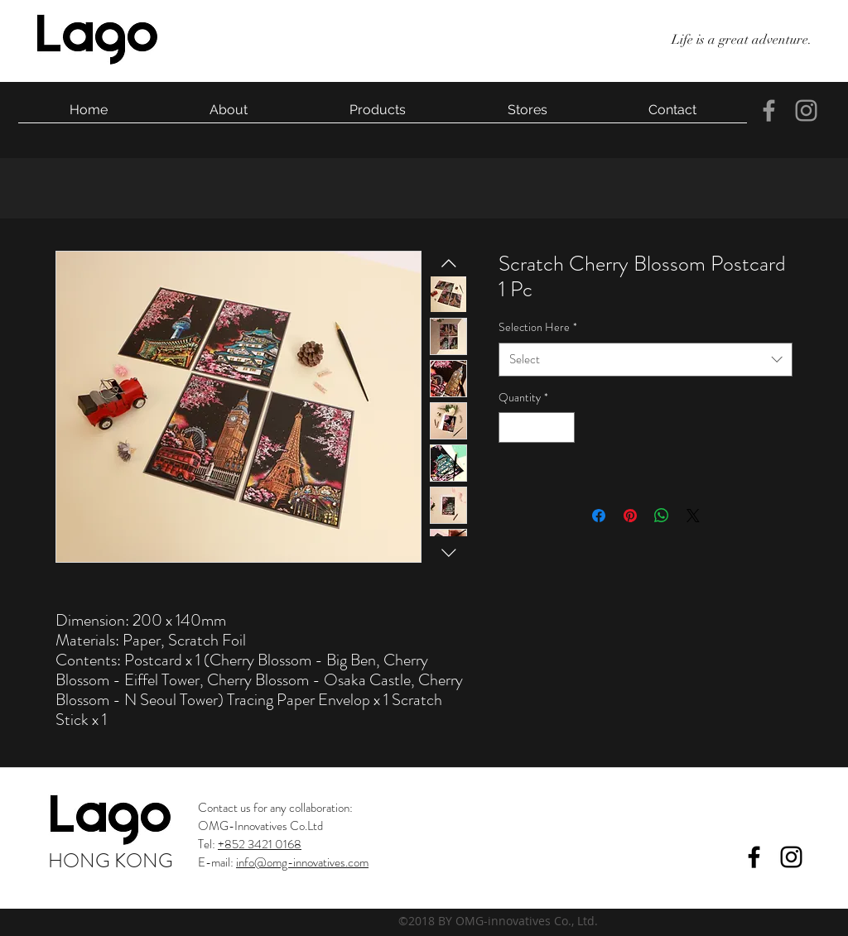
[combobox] (646, 360)
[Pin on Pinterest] (630, 516)
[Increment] (562, 427)
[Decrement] (511, 427)
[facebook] (768, 110)
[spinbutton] (537, 427)
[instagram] (806, 110)
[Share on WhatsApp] (662, 516)
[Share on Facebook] (599, 516)
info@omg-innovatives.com (302, 862)
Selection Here (538, 327)
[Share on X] (693, 516)
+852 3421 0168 (259, 844)
